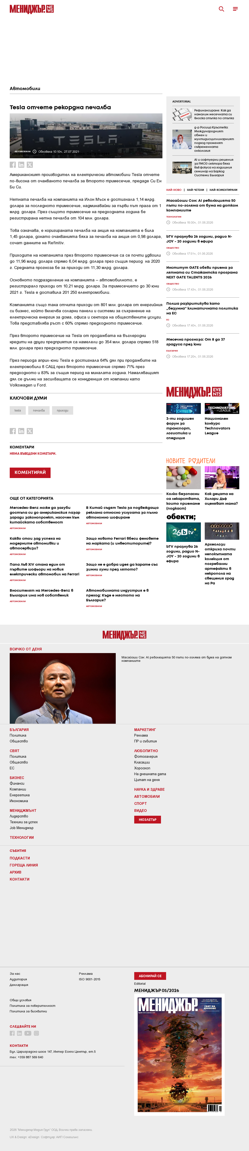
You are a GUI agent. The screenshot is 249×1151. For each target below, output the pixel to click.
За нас (15, 973)
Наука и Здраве (149, 789)
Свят (14, 750)
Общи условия (20, 1000)
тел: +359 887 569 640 (26, 1057)
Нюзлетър (147, 820)
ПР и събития (145, 741)
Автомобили (25, 89)
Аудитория (18, 979)
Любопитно (146, 750)
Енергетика (20, 795)
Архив (15, 872)
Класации (142, 762)
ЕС (12, 768)
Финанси (17, 783)
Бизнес (17, 777)
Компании (18, 789)
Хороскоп (142, 768)
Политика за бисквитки (28, 1011)
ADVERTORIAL (181, 102)
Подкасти (20, 858)
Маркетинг (145, 729)
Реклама (141, 735)
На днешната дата (150, 774)
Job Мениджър (22, 828)
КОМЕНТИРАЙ (30, 473)
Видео (140, 810)
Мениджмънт (23, 810)
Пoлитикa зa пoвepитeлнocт (32, 1005)
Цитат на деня (147, 779)
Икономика (19, 801)
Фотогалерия (146, 756)
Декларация (19, 984)
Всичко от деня (26, 649)
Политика (18, 735)
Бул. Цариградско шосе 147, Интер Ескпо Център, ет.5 (53, 1051)
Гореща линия (24, 865)
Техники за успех (24, 822)
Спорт (140, 803)
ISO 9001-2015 (89, 979)
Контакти (19, 879)
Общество (19, 741)
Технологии (22, 837)
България (19, 729)
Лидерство (19, 816)
